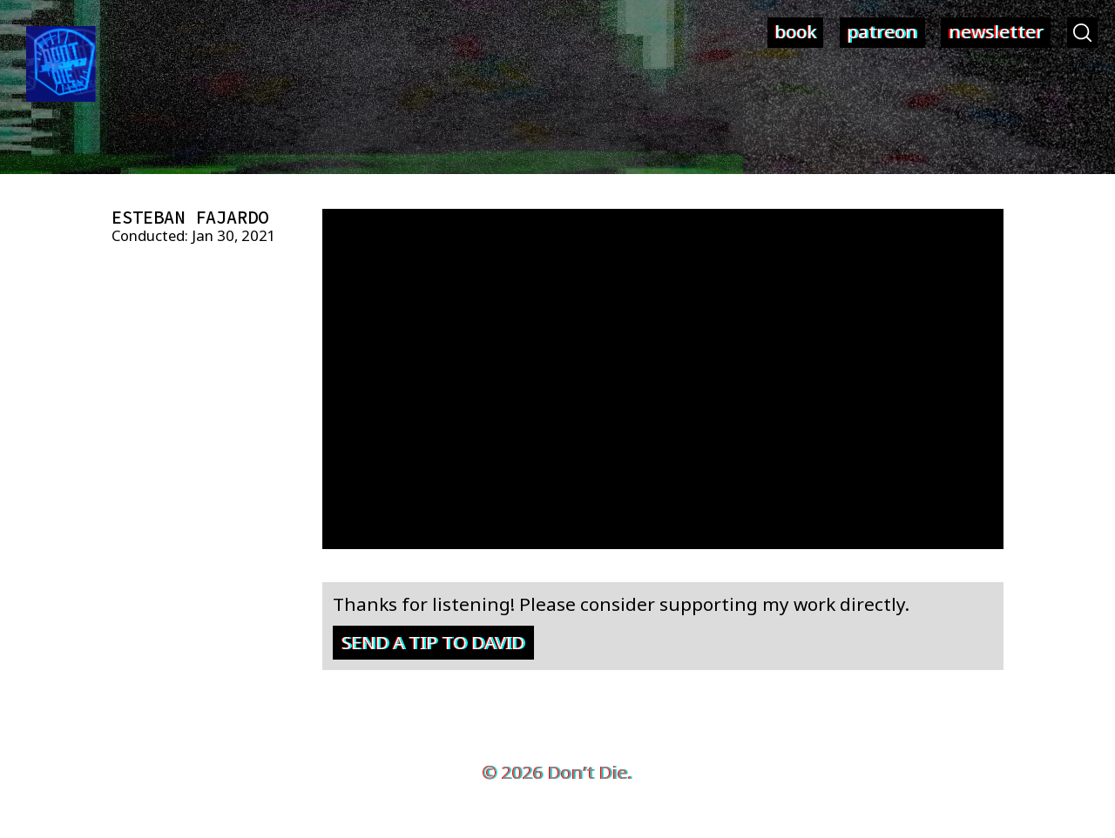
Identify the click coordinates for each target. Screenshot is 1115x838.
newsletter (996, 31)
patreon (882, 31)
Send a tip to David (432, 642)
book (795, 31)
